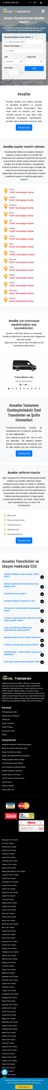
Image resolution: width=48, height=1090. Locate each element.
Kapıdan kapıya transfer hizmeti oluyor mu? (24, 638)
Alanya (24, 284)
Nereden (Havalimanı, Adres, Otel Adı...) (18, 37)
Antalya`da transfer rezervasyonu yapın (14, 748)
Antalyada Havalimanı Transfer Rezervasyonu (16, 744)
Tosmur (24, 238)
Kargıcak (24, 300)
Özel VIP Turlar (7, 782)
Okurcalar (24, 261)
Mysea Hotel (10, 515)
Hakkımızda (6, 719)
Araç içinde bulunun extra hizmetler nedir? (24, 662)
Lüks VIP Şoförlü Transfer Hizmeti (13, 778)
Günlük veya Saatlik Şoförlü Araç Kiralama (16, 756)
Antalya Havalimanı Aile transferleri (13, 759)
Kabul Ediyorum (24, 1087)
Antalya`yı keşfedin (8, 786)
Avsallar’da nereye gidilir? (24, 594)
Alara (24, 245)
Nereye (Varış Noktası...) (13, 46)
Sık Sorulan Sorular (8, 731)
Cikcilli (24, 191)
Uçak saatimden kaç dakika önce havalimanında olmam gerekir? (24, 629)
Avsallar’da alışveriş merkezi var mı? (24, 601)
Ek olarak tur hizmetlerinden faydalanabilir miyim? (24, 610)
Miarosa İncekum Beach (14, 520)
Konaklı (24, 277)
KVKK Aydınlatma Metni (9, 712)
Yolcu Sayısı (8, 68)
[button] (8, 388)
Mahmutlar (24, 292)
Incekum (24, 199)
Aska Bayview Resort (13, 534)
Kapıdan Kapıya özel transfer (11, 775)
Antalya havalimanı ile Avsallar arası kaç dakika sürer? (24, 586)
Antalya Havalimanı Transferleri (12, 771)
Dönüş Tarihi (30, 57)
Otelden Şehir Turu (8, 790)
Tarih (6, 57)
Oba (24, 222)
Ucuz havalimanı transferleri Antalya (13, 767)
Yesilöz (24, 253)
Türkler (24, 269)
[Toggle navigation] (43, 11)
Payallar (24, 230)
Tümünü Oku (24, 127)
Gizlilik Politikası (7, 727)
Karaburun (24, 207)
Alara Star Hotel (11, 529)
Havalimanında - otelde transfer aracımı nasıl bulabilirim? (24, 654)
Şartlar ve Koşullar (8, 723)
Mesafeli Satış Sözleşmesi (10, 716)
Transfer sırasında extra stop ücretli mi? (24, 645)
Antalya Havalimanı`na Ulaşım (11, 752)
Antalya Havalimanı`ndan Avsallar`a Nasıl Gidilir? (24, 576)
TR (34, 3)
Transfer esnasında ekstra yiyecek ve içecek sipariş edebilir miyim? (24, 620)
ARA (34, 68)
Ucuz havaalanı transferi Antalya (12, 763)
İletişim (4, 735)
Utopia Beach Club (12, 525)
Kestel (24, 214)
